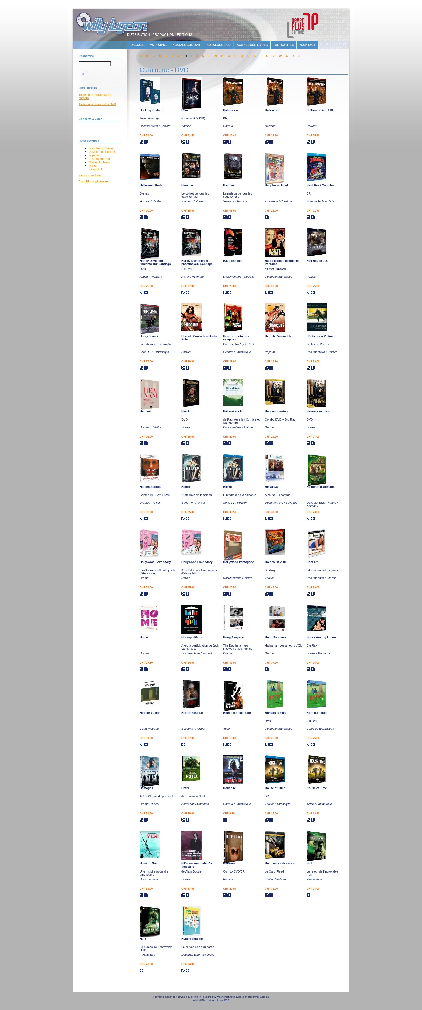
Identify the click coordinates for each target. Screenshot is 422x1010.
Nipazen (94, 155)
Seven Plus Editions (102, 151)
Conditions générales (94, 181)
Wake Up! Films (99, 162)
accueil (138, 45)
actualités (284, 45)
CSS (226, 1000)
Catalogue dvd (187, 45)
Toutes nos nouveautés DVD (97, 104)
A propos (159, 45)
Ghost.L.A (96, 169)
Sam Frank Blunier (101, 148)
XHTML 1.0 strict (208, 1000)
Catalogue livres (253, 45)
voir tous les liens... (91, 175)
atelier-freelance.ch (258, 996)
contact (308, 45)
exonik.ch (196, 996)
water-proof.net (225, 996)
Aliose (93, 165)
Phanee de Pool (99, 158)
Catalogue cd (219, 45)
